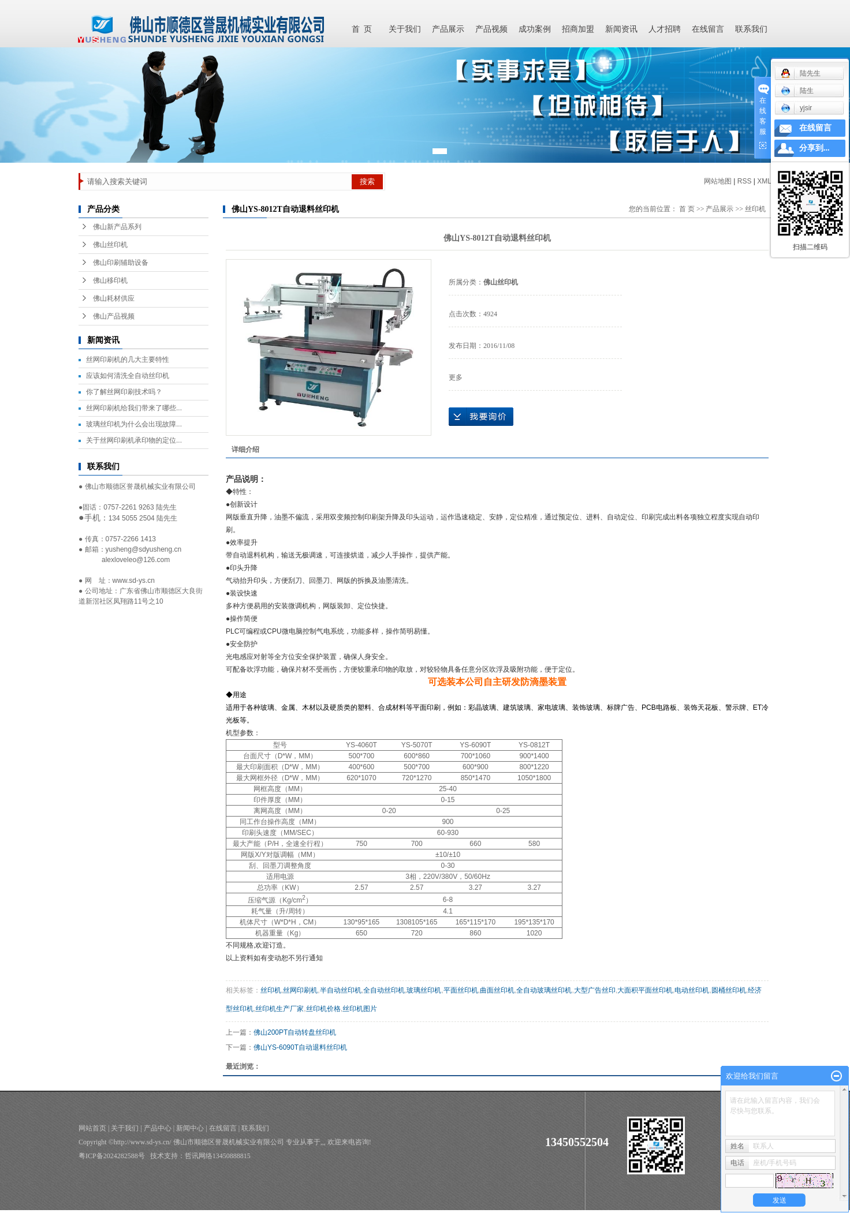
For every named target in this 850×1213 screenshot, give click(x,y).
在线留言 (708, 29)
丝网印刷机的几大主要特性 (127, 359)
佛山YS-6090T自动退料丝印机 (300, 1047)
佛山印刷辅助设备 (120, 263)
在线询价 (481, 416)
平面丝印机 (460, 990)
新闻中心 (190, 1128)
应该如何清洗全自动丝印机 (127, 376)
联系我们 (751, 29)
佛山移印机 (110, 280)
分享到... (814, 148)
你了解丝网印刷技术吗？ (124, 392)
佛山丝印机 (110, 245)
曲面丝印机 (497, 990)
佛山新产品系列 (117, 227)
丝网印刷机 (300, 990)
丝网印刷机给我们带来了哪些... (134, 408)
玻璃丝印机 (424, 990)
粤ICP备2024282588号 (112, 1156)
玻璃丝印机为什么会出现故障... (134, 424)
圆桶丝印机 (728, 990)
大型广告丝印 (595, 990)
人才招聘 (664, 29)
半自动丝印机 (340, 990)
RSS (744, 181)
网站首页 (92, 1128)
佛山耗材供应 (114, 298)
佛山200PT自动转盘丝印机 (294, 1032)
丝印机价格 (323, 1009)
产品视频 (491, 29)
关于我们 (405, 29)
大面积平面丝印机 (645, 990)
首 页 (362, 29)
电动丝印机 (691, 990)
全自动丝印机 (384, 990)
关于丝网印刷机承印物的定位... (134, 440)
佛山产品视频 (114, 316)
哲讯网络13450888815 (218, 1156)
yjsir (796, 108)
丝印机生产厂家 (279, 1009)
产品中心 (158, 1128)
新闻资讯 (621, 29)
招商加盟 (578, 29)
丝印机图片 (359, 1009)
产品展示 (448, 29)
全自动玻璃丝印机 (544, 990)
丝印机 (270, 990)
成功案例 (535, 29)
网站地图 (718, 181)
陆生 (797, 90)
